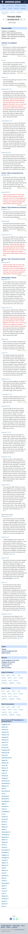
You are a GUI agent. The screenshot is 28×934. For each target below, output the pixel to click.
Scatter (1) (5, 816)
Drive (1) (4, 845)
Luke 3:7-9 (4, 353)
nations (4, 678)
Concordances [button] (9, 5)
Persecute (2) (5, 781)
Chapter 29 (19, 12)
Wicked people (6, 277)
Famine (4, 173)
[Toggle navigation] (25, 1)
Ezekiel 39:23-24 (6, 152)
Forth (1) (4, 881)
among (21, 678)
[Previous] (3, 19)
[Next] (25, 19)
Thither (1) (5, 842)
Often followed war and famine (17, 207)
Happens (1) (5, 855)
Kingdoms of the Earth (8, 662)
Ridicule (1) (5, 865)
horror (15, 678)
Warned (14, 277)
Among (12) (5, 737)
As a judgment (12, 43)
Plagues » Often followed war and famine (13, 35)
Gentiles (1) (5, 875)
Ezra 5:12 (4, 45)
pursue (16, 680)
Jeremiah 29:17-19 (7, 89)
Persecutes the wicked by (13, 259)
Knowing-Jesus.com (19, 929)
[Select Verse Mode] (14, 22)
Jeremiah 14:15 (6, 175)
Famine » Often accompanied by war (12, 33)
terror (10, 680)
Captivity (4, 43)
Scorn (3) (4, 773)
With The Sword (6, 667)
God (9, 259)
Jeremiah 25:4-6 (6, 406)
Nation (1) (5, 827)
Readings (24, 5)
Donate (8, 927)
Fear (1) (4, 893)
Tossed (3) (5, 778)
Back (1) (4, 878)
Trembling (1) (6, 811)
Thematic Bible (5, 12)
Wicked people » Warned (8, 38)
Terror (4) (4, 765)
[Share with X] (14, 919)
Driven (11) (5, 742)
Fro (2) (3, 793)
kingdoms (12, 683)
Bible (3, 5)
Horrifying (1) (6, 801)
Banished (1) (5, 799)
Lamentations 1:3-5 (7, 121)
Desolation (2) (6, 783)
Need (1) (4, 886)
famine (10, 678)
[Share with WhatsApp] (17, 918)
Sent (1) (4, 906)
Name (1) (4, 901)
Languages (23, 8)
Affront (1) (5, 870)
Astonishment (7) (7, 758)
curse (18, 675)
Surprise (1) (5, 898)
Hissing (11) (5, 740)
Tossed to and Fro (7, 664)
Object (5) (4, 760)
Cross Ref (16, 8)
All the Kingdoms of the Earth (10, 660)
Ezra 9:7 (4, 60)
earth (3, 675)
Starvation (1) (6, 850)
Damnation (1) (6, 832)
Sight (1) (4, 804)
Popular (4, 8)
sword (8, 675)
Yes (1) (4, 814)
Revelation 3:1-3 (6, 279)
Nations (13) (5, 735)
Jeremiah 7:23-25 (6, 457)
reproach (4, 680)
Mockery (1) (5, 837)
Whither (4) (5, 763)
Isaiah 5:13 (5, 77)
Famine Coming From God (9, 651)
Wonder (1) (5, 896)
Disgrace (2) (5, 786)
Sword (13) (5, 729)
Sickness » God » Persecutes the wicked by (13, 36)
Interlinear (17, 5)
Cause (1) (4, 891)
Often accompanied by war (15, 173)
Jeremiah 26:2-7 (6, 485)
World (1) (4, 822)
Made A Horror (6, 653)
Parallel (10, 8)
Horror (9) (5, 755)
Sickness (4, 259)
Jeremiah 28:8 (5, 221)
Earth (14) (4, 727)
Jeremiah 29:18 (6, 192)
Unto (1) (4, 873)
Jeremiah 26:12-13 (7, 516)
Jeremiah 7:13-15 (6, 432)
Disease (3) (5, 776)
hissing (18, 683)
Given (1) (4, 809)
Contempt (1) (5, 834)
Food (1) (4, 888)
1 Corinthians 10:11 (7, 394)
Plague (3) (5, 770)
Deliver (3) (5, 768)
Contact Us (14, 927)
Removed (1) (5, 796)
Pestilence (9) (6, 750)
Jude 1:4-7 (4, 582)
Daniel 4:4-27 (5, 537)
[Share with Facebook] (11, 918)
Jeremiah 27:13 (6, 209)
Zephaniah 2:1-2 (6, 379)
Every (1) (4, 824)
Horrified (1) (5, 852)
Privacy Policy (16, 925)
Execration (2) (6, 791)
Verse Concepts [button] (22, 56)
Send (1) (4, 829)
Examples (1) (5, 857)
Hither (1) (4, 840)
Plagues (4, 207)
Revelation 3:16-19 (7, 614)
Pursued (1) (5, 806)
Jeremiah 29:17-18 (7, 235)
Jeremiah (12, 12)
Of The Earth (5, 666)
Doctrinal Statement (6, 925)
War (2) (4, 788)
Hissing (4, 649)
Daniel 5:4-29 (5, 558)
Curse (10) (5, 745)
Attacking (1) (5, 883)
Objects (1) (5, 863)
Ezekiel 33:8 (5, 339)
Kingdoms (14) (6, 724)
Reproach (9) (5, 752)
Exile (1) (4, 868)
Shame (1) (5, 904)
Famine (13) (5, 732)
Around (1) (5, 819)
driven (13, 675)
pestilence (4, 683)
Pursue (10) (5, 747)
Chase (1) (4, 847)
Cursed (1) (5, 860)
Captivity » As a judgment (9, 31)
